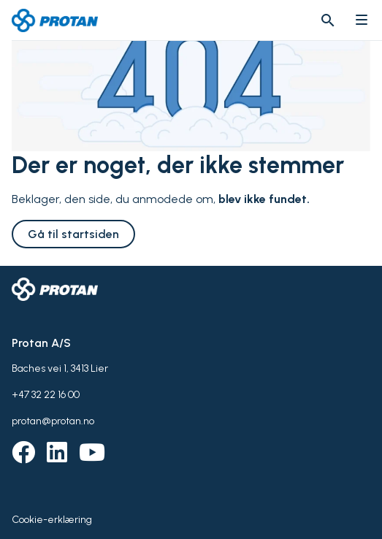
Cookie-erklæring (52, 519)
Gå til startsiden (73, 234)
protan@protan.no (53, 421)
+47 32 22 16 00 (46, 395)
